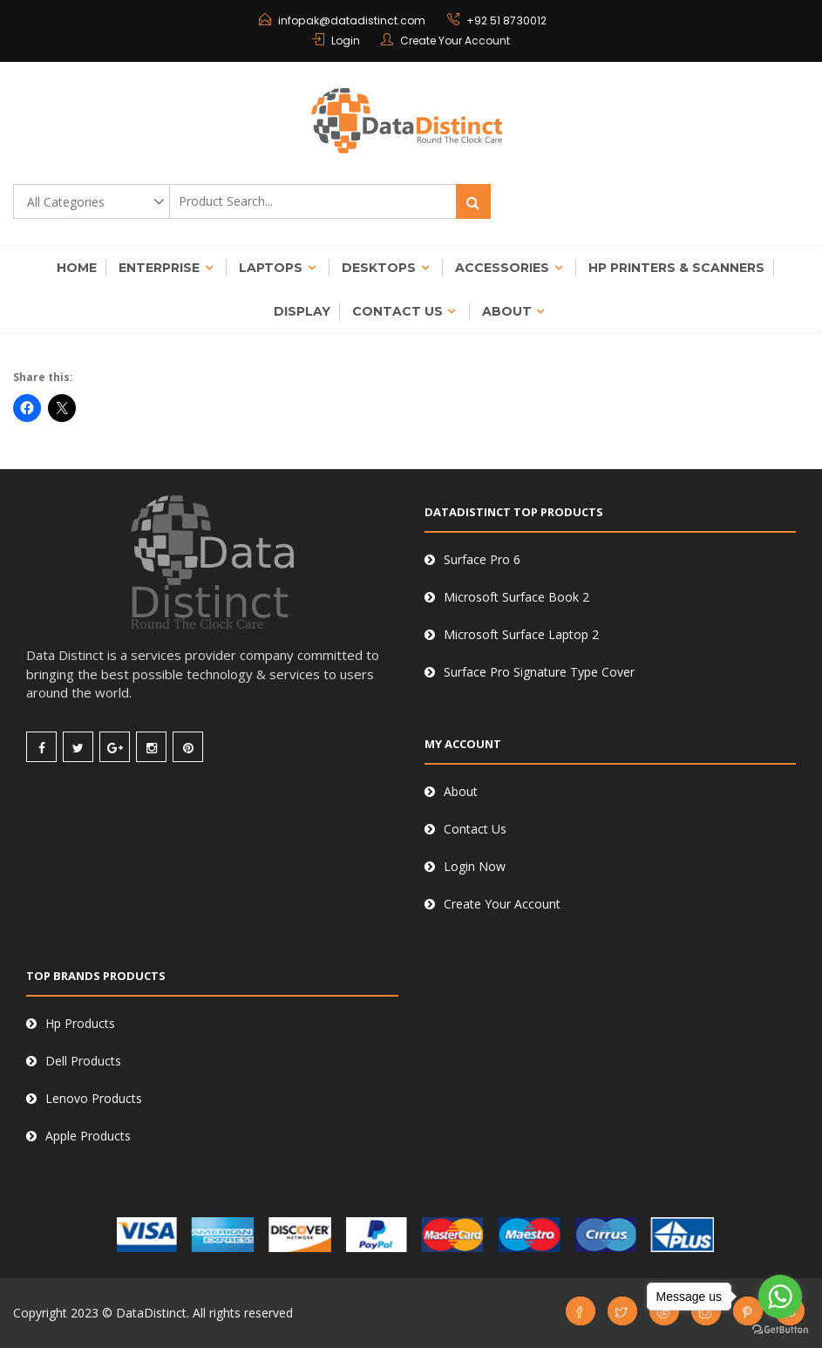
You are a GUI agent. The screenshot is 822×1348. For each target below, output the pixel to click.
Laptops (270, 268)
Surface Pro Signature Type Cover (539, 672)
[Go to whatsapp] (780, 1296)
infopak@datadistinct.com (352, 20)
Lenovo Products (93, 1098)
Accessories (502, 268)
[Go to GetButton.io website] (780, 1330)
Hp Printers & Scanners (676, 268)
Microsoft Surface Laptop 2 (521, 634)
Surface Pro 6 (482, 559)
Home (77, 268)
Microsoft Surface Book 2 (516, 597)
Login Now (475, 866)
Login (345, 40)
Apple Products (88, 1135)
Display (302, 311)
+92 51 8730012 (505, 20)
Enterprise (159, 268)
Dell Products (83, 1060)
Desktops (379, 268)
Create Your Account (455, 40)
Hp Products (80, 1023)
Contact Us (397, 311)
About (507, 311)
